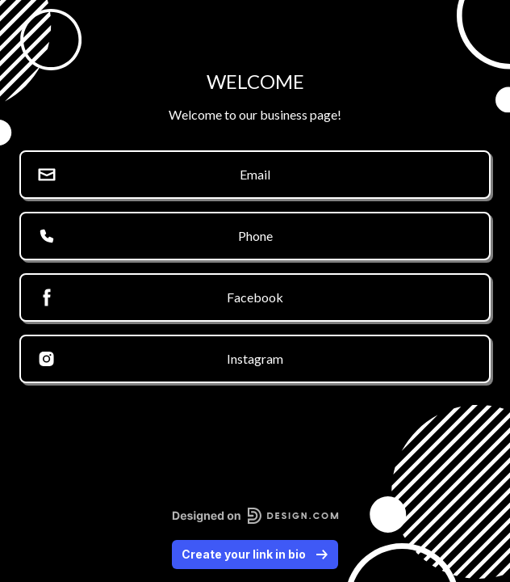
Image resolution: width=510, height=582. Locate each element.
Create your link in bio (255, 554)
